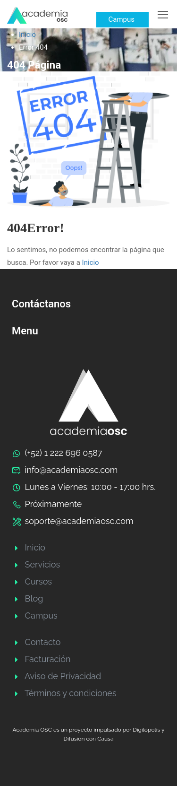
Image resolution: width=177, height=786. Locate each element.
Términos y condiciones (64, 693)
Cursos (32, 581)
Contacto (36, 642)
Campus (35, 615)
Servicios (36, 564)
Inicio (27, 34)
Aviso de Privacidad (56, 676)
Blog (27, 598)
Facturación (41, 659)
